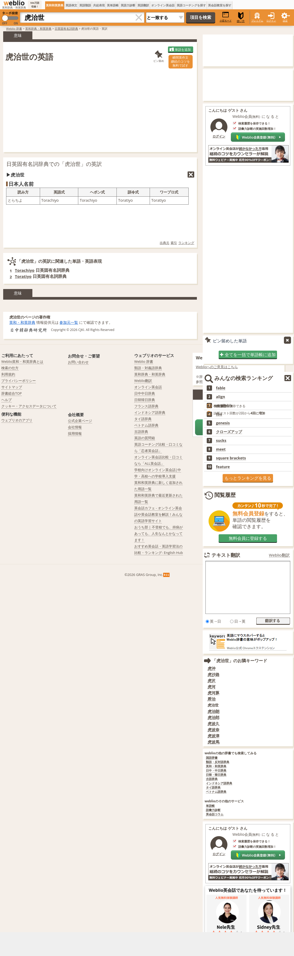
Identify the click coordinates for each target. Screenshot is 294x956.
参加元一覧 (68, 322)
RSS (166, 575)
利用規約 (8, 374)
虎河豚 (213, 693)
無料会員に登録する (248, 538)
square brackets (231, 458)
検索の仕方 (10, 367)
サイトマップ (11, 387)
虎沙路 (213, 674)
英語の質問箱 (144, 438)
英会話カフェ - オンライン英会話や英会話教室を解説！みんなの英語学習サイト (158, 514)
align (220, 397)
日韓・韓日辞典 (216, 775)
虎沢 (211, 680)
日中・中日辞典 (216, 770)
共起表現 (99, 5)
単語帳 (210, 806)
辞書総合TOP (11, 393)
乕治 (211, 699)
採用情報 (75, 433)
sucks (221, 440)
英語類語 (85, 5)
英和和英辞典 (54, 5)
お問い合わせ (78, 362)
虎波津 (213, 736)
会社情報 (75, 427)
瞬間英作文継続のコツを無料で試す (180, 61)
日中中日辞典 (144, 393)
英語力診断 (128, 5)
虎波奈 (213, 729)
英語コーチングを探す (191, 5)
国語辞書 (212, 758)
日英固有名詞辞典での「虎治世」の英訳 (54, 163)
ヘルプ (6, 399)
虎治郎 (213, 717)
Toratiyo (23, 276)
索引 (174, 243)
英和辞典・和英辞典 (38, 29)
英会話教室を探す (219, 5)
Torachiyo (24, 270)
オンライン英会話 (163, 5)
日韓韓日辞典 (144, 399)
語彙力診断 (213, 810)
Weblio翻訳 (279, 555)
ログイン (271, 20)
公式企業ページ (80, 420)
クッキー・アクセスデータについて (29, 406)
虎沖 (211, 668)
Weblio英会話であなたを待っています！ (248, 890)
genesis (223, 423)
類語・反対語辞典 (217, 762)
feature (223, 467)
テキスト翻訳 (225, 555)
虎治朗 (213, 711)
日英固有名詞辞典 (66, 29)
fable (220, 388)
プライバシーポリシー (18, 380)
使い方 (241, 17)
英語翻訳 (143, 5)
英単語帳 (113, 5)
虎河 (211, 686)
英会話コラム (214, 814)
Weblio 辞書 (14, 29)
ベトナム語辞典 (216, 792)
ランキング (186, 243)
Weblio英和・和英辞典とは (22, 361)
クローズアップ (229, 432)
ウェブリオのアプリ (16, 420)
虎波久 (213, 723)
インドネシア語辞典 (219, 783)
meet (221, 449)
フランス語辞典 (146, 406)
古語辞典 (212, 779)
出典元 (164, 243)
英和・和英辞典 (22, 322)
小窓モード (226, 16)
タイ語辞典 (213, 787)
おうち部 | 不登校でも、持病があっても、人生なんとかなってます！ (158, 533)
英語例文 (71, 5)
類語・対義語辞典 (148, 367)
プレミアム (257, 20)
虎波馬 (213, 742)
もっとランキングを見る (247, 478)
